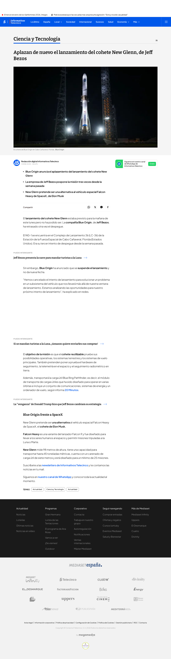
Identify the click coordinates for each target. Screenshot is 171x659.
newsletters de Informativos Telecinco (65, 465)
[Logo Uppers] (68, 599)
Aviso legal (28, 623)
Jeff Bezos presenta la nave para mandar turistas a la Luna (50, 257)
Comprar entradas (112, 514)
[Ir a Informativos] (17, 21)
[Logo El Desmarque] (32, 589)
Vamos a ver (51, 537)
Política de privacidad (65, 623)
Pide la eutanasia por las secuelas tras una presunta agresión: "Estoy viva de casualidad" (91, 15)
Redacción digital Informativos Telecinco (40, 161)
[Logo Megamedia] (87, 635)
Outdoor (50, 548)
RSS (135, 623)
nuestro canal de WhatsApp (54, 476)
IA (157, 40)
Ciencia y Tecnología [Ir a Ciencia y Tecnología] (37, 39)
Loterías (20, 519)
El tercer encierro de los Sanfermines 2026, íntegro (26, 15)
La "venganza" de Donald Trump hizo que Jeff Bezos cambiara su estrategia (60, 404)
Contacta (79, 514)
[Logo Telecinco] (67, 579)
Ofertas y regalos (112, 519)
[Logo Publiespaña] (85, 609)
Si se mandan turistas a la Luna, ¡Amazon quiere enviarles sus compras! (59, 343)
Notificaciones (82, 534)
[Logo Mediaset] (85, 566)
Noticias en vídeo (25, 531)
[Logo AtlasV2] (50, 609)
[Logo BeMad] (33, 599)
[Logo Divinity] (138, 579)
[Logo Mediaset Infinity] (32, 579)
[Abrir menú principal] (166, 21)
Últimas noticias (24, 525)
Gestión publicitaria (124, 623)
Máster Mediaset (83, 548)
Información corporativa (44, 623)
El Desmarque (138, 525)
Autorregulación (82, 528)
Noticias (20, 514)
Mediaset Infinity (140, 514)
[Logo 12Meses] (138, 599)
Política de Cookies (106, 623)
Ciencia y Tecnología (55, 489)
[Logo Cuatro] (103, 579)
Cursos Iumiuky (111, 525)
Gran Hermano (53, 514)
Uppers (135, 519)
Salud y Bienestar (112, 536)
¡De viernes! (51, 543)
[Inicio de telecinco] (4, 21)
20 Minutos (71, 390)
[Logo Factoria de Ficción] (68, 589)
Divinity (135, 536)
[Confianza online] (85, 648)
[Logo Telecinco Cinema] (103, 599)
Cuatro (135, 531)
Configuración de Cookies (86, 623)
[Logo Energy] (138, 589)
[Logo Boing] (103, 589)
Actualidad (37, 489)
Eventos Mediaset (112, 531)
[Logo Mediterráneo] (121, 609)
